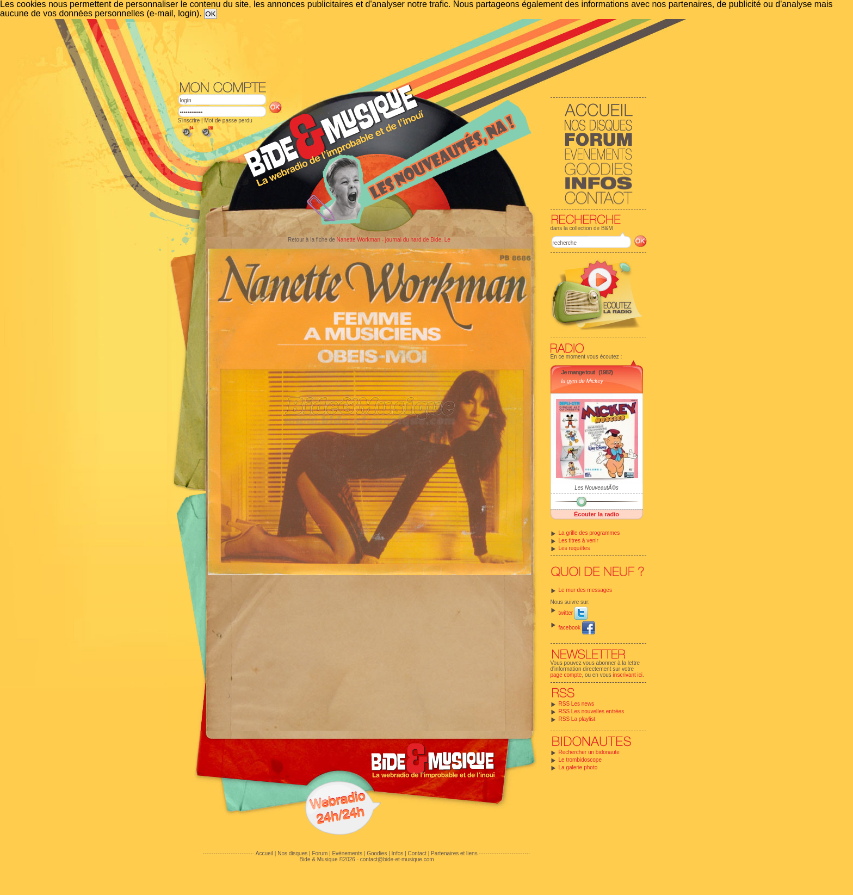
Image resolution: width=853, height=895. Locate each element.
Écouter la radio (596, 514)
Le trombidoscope (580, 760)
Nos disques (292, 853)
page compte (566, 675)
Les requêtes (574, 548)
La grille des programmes (589, 533)
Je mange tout (578, 372)
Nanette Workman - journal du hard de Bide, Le (393, 240)
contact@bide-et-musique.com (397, 859)
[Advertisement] (412, 48)
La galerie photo (578, 767)
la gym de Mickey (582, 381)
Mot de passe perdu (228, 121)
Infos (398, 853)
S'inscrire (189, 121)
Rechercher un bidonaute (589, 752)
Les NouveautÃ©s (596, 488)
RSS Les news (577, 704)
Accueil (264, 853)
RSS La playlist (577, 719)
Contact (416, 853)
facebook (577, 628)
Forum (319, 853)
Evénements (347, 853)
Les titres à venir (578, 541)
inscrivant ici (627, 675)
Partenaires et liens (454, 853)
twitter (573, 613)
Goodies (377, 853)
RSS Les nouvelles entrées (592, 711)
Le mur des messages (585, 590)
